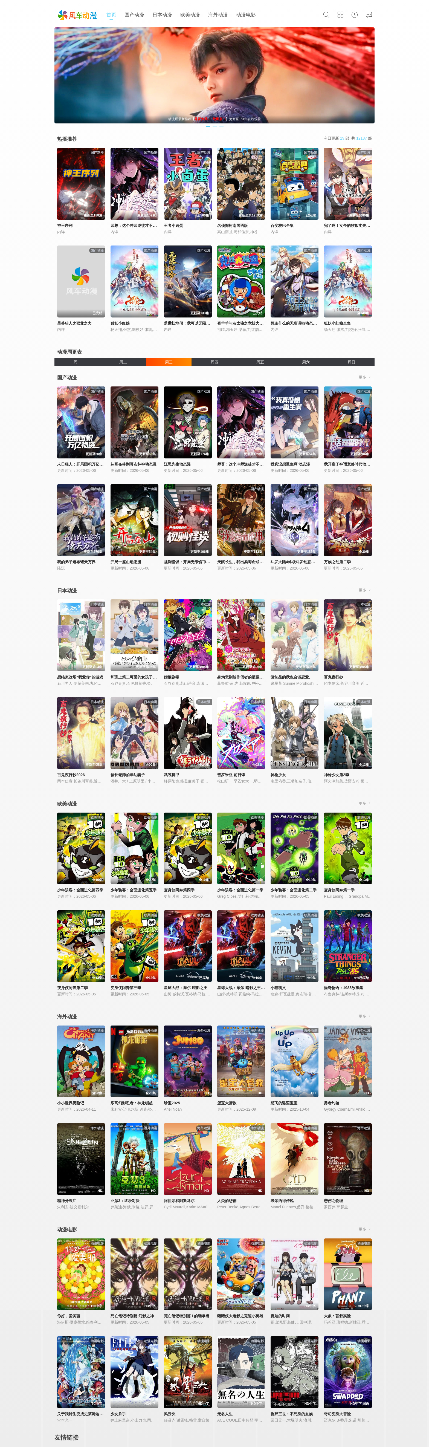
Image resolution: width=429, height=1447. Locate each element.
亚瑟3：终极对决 (125, 1200)
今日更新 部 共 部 (348, 138)
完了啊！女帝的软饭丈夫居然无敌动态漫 (358, 225)
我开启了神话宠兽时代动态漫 (349, 464)
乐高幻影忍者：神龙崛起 (132, 1103)
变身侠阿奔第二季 (72, 988)
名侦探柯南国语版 (232, 225)
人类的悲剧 (226, 1200)
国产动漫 (134, 15)
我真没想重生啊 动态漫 (290, 464)
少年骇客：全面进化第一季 (240, 890)
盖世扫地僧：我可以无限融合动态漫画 (196, 323)
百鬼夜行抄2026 (71, 775)
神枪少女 (278, 775)
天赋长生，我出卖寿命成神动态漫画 (248, 562)
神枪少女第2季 (336, 775)
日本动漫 (162, 15)
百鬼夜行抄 (333, 677)
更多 (365, 377)
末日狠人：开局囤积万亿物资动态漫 (87, 464)
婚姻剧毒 (171, 677)
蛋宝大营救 (226, 1103)
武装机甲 (171, 775)
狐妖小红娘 (120, 323)
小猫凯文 (278, 988)
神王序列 (65, 225)
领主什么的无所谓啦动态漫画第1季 (300, 323)
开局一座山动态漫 (126, 562)
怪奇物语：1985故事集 (343, 988)
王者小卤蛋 (173, 225)
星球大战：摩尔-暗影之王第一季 (244, 988)
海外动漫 (218, 15)
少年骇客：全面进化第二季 (294, 890)
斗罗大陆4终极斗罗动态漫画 (295, 562)
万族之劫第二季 (337, 562)
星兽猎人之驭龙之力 (74, 323)
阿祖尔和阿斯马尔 (179, 1200)
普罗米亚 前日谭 (231, 775)
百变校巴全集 (282, 225)
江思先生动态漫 (177, 464)
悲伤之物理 (333, 1200)
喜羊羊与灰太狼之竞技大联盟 (242, 323)
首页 (111, 15)
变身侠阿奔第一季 (339, 890)
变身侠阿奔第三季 (126, 988)
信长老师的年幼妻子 (128, 775)
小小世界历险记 (70, 1103)
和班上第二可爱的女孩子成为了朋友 (141, 677)
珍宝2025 (172, 1103)
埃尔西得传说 (282, 1200)
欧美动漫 (190, 15)
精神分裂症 (66, 1200)
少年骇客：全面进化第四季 (80, 890)
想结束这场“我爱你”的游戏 (80, 677)
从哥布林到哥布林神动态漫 (133, 464)
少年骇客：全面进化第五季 (133, 890)
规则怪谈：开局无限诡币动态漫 (191, 562)
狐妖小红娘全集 (337, 323)
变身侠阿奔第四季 (179, 890)
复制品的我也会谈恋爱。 (292, 677)
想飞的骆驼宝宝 (284, 1103)
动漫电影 (246, 15)
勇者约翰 (331, 1103)
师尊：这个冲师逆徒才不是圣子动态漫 (143, 225)
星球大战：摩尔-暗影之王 (185, 988)
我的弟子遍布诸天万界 (76, 562)
